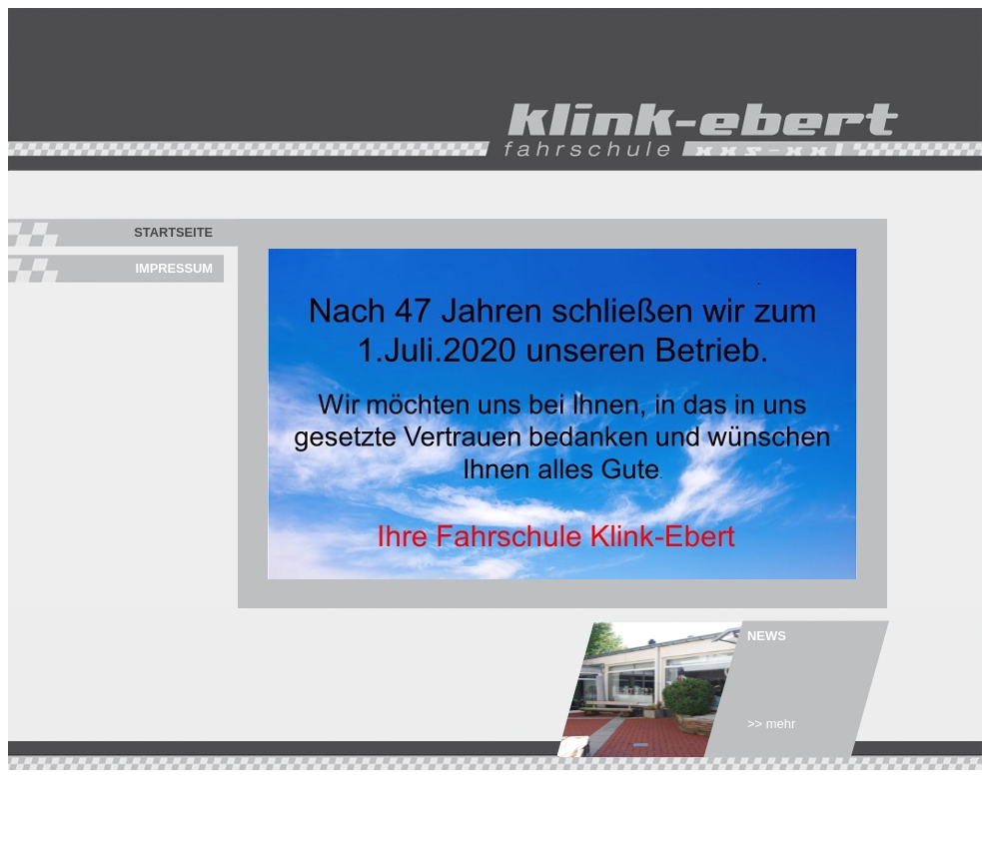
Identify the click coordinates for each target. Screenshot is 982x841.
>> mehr (771, 723)
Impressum (175, 268)
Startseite (173, 232)
